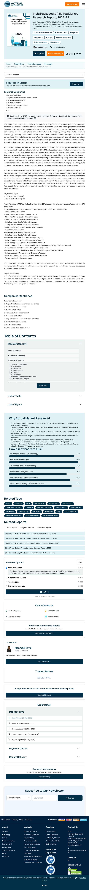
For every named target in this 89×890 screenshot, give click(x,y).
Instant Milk (36, 511)
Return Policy (6, 847)
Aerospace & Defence (31, 859)
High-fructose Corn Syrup (13, 507)
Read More (43, 385)
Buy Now (39, 53)
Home (8, 64)
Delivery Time (16, 711)
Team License (45, 581)
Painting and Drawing (32, 515)
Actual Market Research (43, 33)
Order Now (76, 83)
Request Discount (44, 695)
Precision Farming (61, 507)
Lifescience (27, 853)
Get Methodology (44, 777)
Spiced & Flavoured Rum (44, 507)
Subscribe (70, 798)
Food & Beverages (40, 42)
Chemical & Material (30, 841)
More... (8, 110)
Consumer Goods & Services (33, 863)
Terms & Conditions (8, 850)
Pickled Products (39, 503)
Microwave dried (67, 503)
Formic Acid (29, 507)
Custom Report (50, 831)
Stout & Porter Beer (70, 511)
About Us (5, 831)
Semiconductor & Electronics (33, 856)
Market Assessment (52, 835)
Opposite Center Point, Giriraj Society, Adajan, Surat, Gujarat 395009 (77, 841)
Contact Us (5, 856)
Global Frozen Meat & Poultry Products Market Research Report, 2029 (31, 538)
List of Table (14, 395)
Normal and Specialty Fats (13, 515)
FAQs (4, 853)
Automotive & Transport (31, 835)
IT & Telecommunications (32, 850)
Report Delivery (18, 756)
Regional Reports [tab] (27, 528)
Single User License (45, 577)
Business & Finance (30, 831)
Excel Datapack (45, 567)
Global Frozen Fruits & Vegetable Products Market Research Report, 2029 (32, 543)
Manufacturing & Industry (32, 844)
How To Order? (7, 844)
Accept (44, 885)
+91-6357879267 (74, 845)
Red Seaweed (48, 511)
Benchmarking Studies (53, 841)
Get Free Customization (44, 633)
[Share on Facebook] (74, 53)
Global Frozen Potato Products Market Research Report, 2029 (28, 548)
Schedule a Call (58, 47)
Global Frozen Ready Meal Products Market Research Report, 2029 (29, 553)
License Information (8, 841)
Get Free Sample (55, 53)
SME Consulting (51, 844)
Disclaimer (5, 820)
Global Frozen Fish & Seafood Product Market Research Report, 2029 (30, 533)
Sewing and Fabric (76, 507)
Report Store (72, 4)
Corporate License (45, 586)
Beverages (54, 42)
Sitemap (28, 820)
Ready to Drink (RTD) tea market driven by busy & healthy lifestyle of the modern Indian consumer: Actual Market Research (44, 117)
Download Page (41, 47)
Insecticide (18, 503)
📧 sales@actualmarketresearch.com (77, 850)
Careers (4, 838)
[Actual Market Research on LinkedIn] (68, 860)
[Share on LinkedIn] (80, 53)
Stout (28, 503)
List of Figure (15, 404)
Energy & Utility (29, 838)
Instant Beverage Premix (50, 515)
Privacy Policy (18, 820)
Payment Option (18, 748)
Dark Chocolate (53, 503)
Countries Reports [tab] (44, 528)
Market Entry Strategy (53, 838)
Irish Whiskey (10, 511)
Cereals (8, 503)
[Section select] (44, 74)
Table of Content (17, 343)
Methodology (6, 835)
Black (58, 511)
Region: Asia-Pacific (63, 38)
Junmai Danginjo (23, 511)
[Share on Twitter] (77, 53)
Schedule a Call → (44, 662)
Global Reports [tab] (11, 528)
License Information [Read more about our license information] (57, 573)
